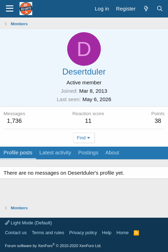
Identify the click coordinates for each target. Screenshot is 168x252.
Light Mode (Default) (28, 222)
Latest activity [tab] (55, 152)
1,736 (14, 121)
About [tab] (112, 152)
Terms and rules (48, 232)
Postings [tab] (88, 152)
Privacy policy (83, 232)
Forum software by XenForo (53, 246)
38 (158, 121)
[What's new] (146, 8)
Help (107, 232)
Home (123, 232)
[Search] (160, 8)
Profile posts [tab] (18, 152)
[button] (9, 9)
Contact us (16, 232)
